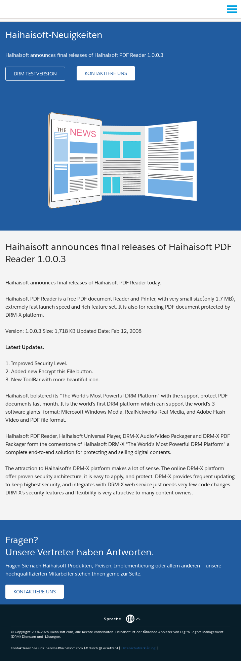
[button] (35, 74)
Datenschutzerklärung (138, 648)
